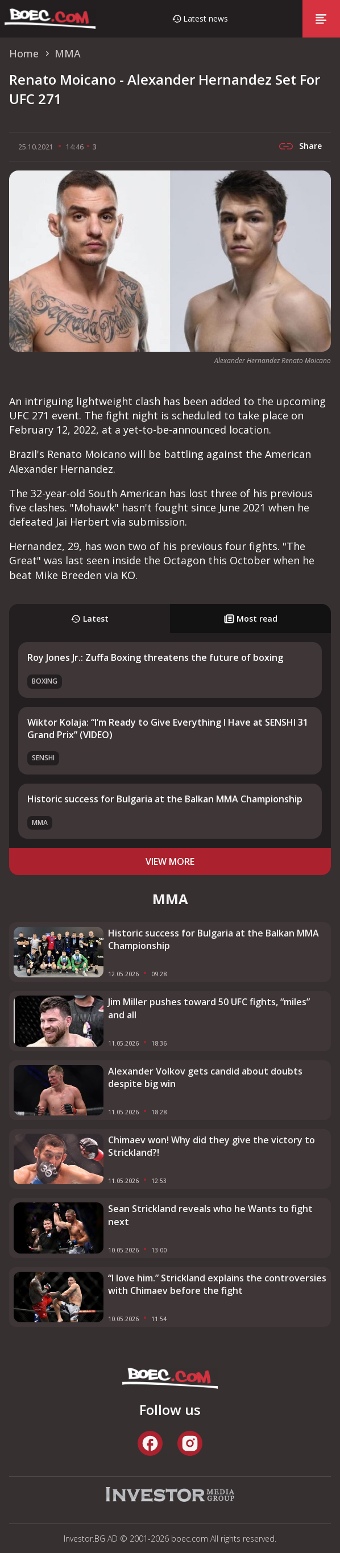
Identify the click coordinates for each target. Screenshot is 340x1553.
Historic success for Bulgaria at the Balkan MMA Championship (164, 799)
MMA (40, 822)
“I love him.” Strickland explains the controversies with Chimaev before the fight (217, 1284)
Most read (250, 618)
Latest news (205, 18)
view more (170, 861)
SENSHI (43, 758)
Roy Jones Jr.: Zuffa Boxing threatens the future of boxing (155, 657)
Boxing (44, 681)
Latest (90, 618)
